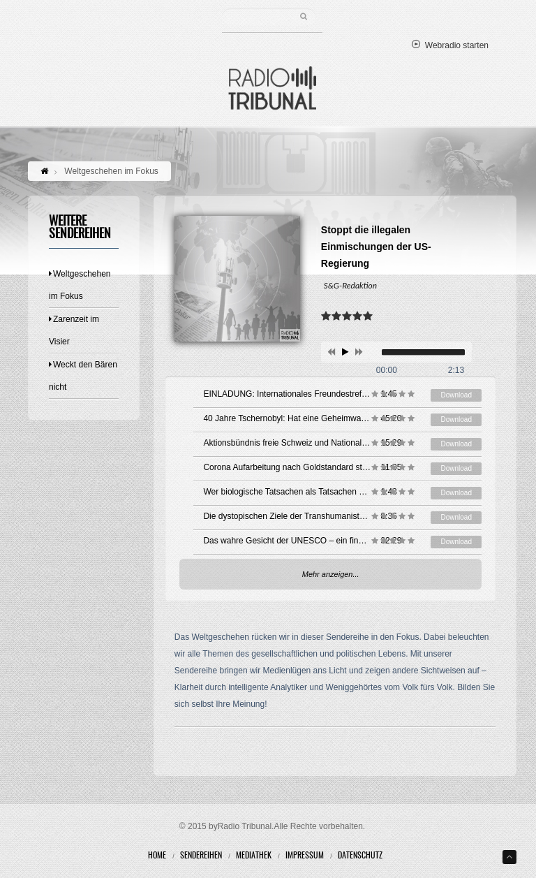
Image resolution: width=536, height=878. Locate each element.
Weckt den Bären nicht (83, 376)
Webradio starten (450, 45)
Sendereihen (201, 855)
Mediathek (253, 855)
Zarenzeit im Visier (74, 330)
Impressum (304, 855)
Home (157, 855)
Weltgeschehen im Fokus (80, 285)
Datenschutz (360, 855)
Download (455, 395)
